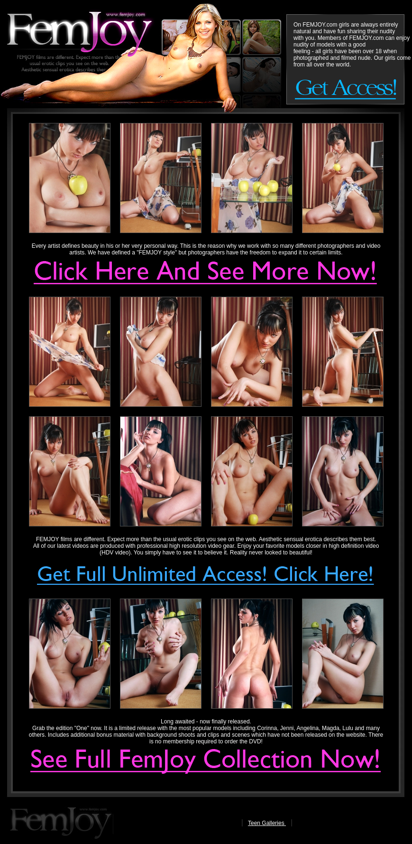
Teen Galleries (267, 823)
